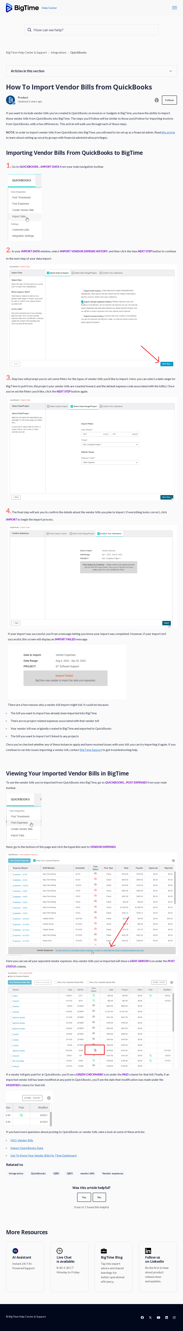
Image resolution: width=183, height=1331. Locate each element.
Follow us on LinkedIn (154, 1259)
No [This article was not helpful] (99, 1197)
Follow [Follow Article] (169, 100)
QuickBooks (78, 52)
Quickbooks (38, 1173)
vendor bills (87, 1173)
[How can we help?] (91, 29)
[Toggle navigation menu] (175, 7)
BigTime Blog (112, 1257)
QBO (70, 1173)
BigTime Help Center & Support (26, 52)
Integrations (58, 52)
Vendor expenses (112, 1173)
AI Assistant (21, 1257)
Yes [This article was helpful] (84, 1197)
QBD (56, 1173)
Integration (16, 1173)
